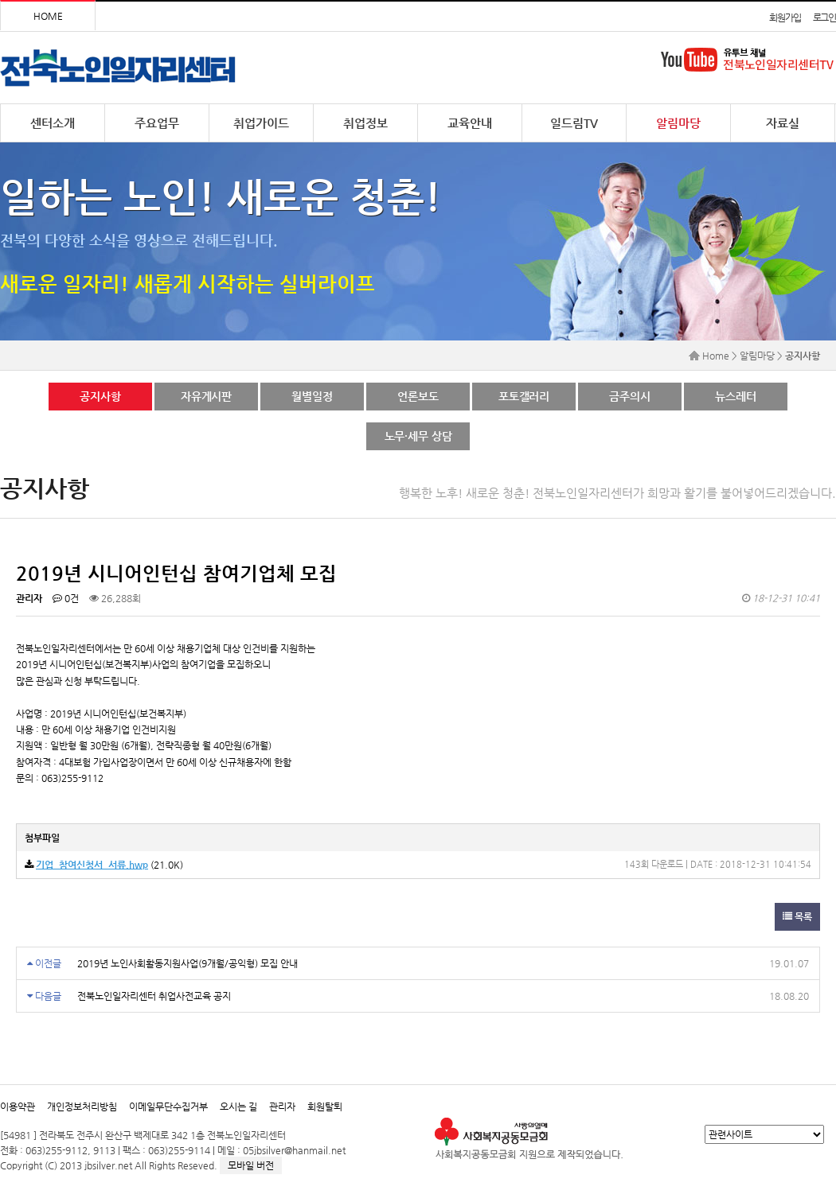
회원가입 (784, 17)
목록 (797, 916)
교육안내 (469, 123)
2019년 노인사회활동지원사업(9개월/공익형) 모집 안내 (187, 963)
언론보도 (417, 396)
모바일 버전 (251, 1165)
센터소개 (52, 123)
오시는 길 (238, 1106)
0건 (66, 598)
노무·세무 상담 (418, 436)
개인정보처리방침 (82, 1106)
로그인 (824, 17)
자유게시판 (206, 396)
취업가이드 (261, 123)
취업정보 (365, 123)
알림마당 (678, 123)
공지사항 (100, 396)
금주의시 (629, 396)
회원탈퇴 (324, 1106)
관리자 (282, 1106)
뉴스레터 (735, 396)
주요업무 (157, 123)
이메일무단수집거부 (168, 1106)
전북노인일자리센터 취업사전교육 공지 (154, 996)
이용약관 (17, 1106)
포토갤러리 (523, 396)
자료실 (782, 123)
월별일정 (311, 396)
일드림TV (574, 123)
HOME (48, 15)
